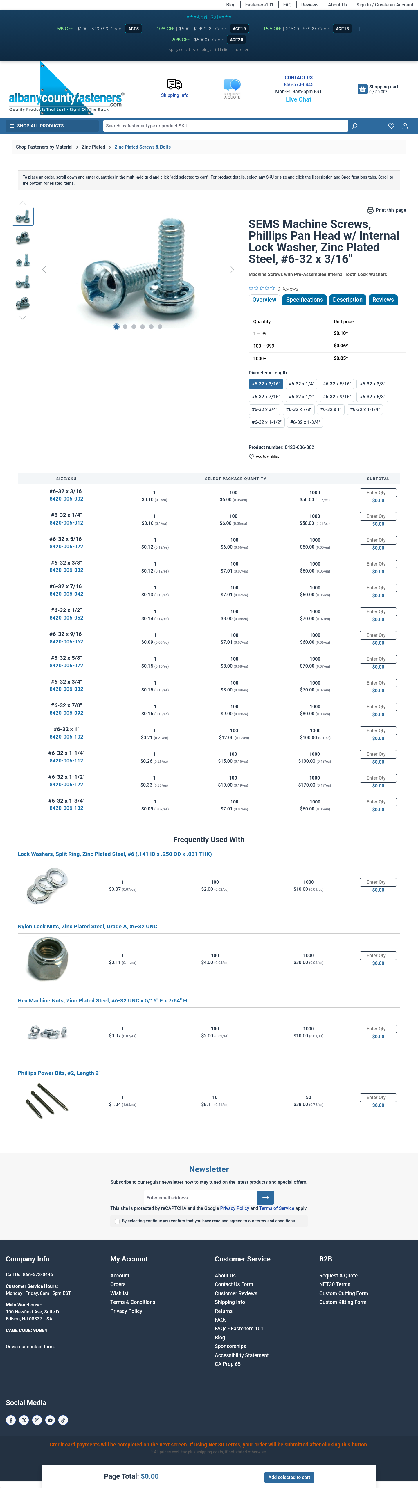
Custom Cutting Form (343, 1293)
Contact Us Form (234, 1284)
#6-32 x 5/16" (337, 384)
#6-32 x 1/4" (301, 384)
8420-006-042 (66, 594)
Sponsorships (230, 1346)
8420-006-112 (66, 761)
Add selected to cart (289, 1477)
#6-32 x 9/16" (337, 396)
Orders (118, 1284)
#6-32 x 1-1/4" (365, 409)
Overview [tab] (265, 299)
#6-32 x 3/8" (372, 384)
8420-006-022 (66, 546)
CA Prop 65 (228, 1364)
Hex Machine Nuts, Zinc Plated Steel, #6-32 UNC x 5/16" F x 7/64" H (102, 1000)
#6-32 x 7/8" (298, 409)
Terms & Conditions (132, 1302)
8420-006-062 (66, 642)
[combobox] (225, 126)
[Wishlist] (391, 126)
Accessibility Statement (242, 1355)
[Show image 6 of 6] (160, 326)
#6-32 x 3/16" (266, 384)
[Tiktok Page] (63, 1420)
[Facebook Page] (11, 1420)
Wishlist (119, 1293)
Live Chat (298, 99)
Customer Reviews (236, 1293)
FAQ (287, 5)
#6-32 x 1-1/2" (267, 422)
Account (119, 1276)
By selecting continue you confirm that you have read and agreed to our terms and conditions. (209, 1221)
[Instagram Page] (37, 1420)
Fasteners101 (259, 5)
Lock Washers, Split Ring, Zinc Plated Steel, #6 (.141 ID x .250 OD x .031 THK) (115, 854)
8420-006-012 (66, 523)
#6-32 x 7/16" (266, 396)
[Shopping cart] (378, 89)
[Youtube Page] (50, 1420)
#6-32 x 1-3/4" (305, 422)
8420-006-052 (66, 618)
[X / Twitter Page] (24, 1420)
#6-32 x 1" (330, 409)
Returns (224, 1311)
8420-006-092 (66, 713)
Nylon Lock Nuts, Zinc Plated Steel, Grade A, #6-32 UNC (87, 926)
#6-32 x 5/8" (372, 396)
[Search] (354, 126)
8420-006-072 (66, 665)
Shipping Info (230, 1302)
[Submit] (265, 1197)
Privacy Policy (234, 1208)
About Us (337, 5)
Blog (231, 5)
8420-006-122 (66, 784)
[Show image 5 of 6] (151, 326)
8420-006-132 (66, 808)
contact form (40, 1347)
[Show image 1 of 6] (116, 326)
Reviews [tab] (383, 299)
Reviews (309, 5)
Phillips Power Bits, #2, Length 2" (59, 1073)
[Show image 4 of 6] (142, 326)
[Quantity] (378, 492)
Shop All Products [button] (37, 126)
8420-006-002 (66, 499)
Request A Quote (338, 1276)
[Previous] (43, 269)
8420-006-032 (66, 570)
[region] (124, 269)
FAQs (221, 1320)
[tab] (347, 299)
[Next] (232, 269)
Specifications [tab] (304, 299)
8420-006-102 (66, 737)
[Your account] (405, 126)
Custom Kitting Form (343, 1302)
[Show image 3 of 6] (133, 326)
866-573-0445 (299, 84)
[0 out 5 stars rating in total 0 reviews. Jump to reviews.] (273, 288)
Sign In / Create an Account (385, 5)
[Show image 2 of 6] (125, 326)
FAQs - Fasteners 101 (239, 1328)
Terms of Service (276, 1208)
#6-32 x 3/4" (265, 409)
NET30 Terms (334, 1284)
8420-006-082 (66, 689)
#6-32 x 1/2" (301, 396)
